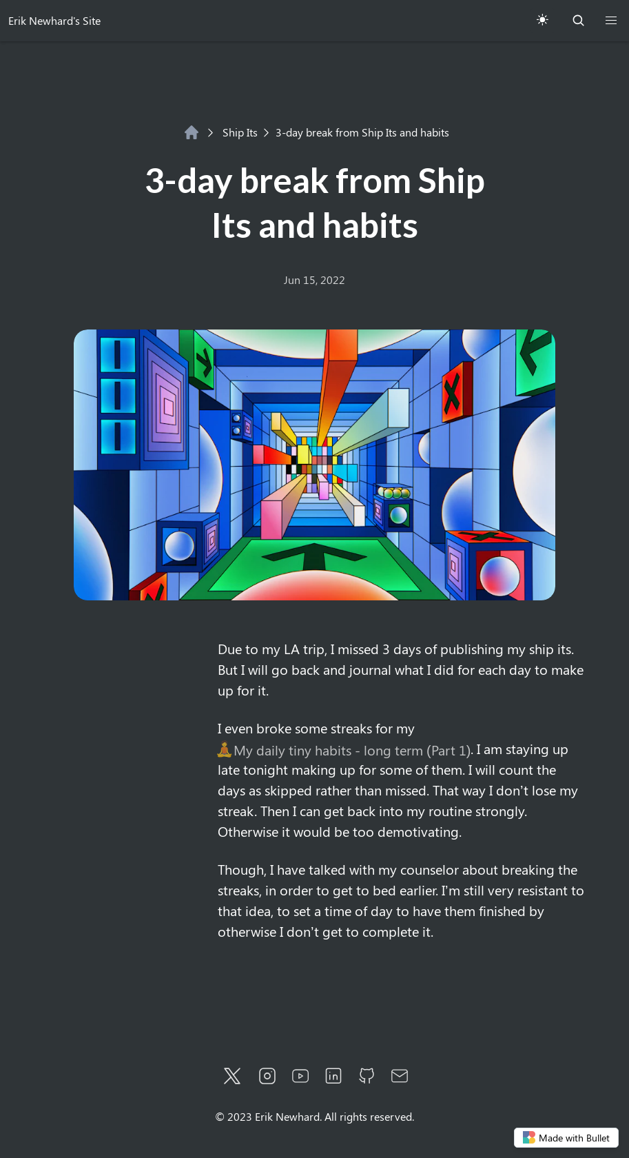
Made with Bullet (566, 1137)
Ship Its (232, 132)
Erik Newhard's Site (54, 20)
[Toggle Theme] (542, 20)
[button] (611, 20)
